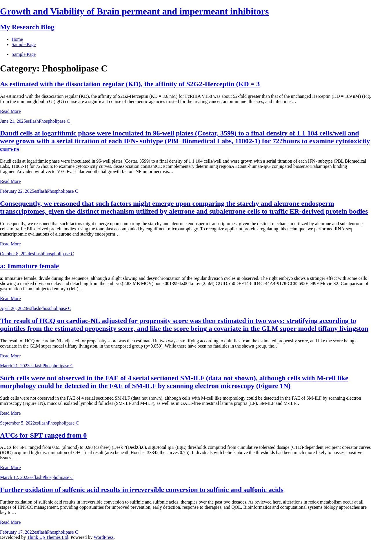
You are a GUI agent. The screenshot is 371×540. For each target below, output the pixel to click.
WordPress (104, 537)
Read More (10, 111)
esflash (32, 121)
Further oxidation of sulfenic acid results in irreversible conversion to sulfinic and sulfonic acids (141, 489)
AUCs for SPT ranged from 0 (43, 435)
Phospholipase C (54, 121)
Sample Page (24, 54)
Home (17, 39)
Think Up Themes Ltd (47, 537)
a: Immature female (29, 266)
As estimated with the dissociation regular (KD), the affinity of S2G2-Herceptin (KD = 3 (130, 84)
